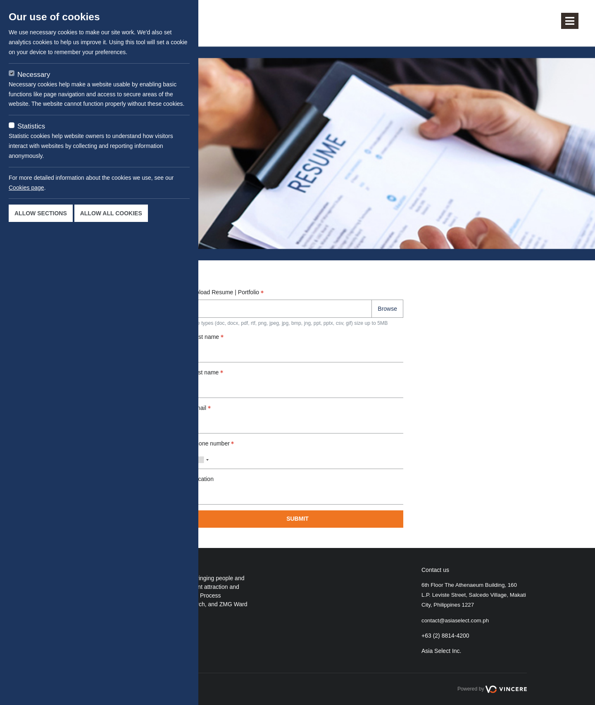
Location (203, 479)
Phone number (213, 443)
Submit (297, 518)
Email (201, 408)
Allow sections (40, 213)
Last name (207, 372)
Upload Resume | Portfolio (228, 292)
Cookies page (26, 187)
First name (208, 336)
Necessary (33, 75)
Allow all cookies (111, 213)
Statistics (31, 126)
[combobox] (201, 460)
